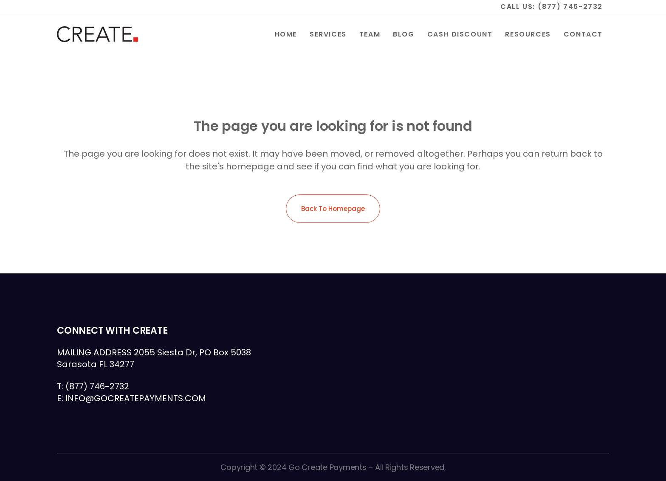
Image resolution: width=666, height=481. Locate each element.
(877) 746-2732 (570, 6)
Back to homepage (333, 208)
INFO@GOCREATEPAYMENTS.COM (135, 398)
